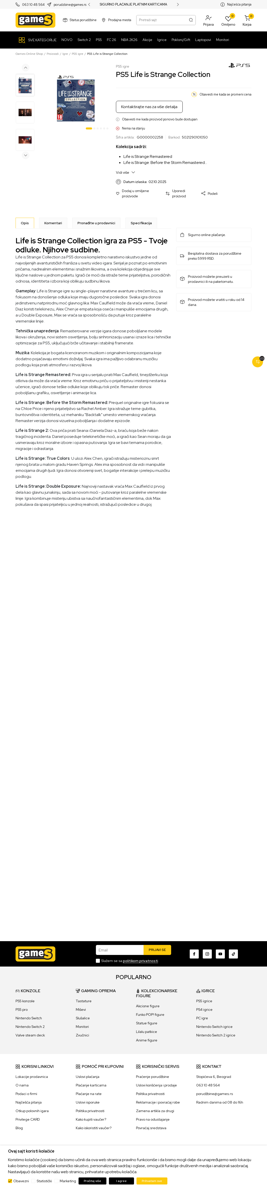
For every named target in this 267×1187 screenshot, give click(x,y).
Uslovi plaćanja (87, 1076)
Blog (19, 1128)
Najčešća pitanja (239, 4)
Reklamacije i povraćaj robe (158, 1102)
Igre (65, 54)
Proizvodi (53, 54)
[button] (208, 20)
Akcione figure (148, 1006)
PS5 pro (22, 1009)
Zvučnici (82, 1035)
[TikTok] (233, 953)
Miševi (81, 1009)
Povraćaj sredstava (151, 1128)
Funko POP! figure (150, 1014)
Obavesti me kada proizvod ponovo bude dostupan (159, 119)
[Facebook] (194, 953)
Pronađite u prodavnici (96, 223)
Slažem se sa (129, 961)
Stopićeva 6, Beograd (213, 1076)
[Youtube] (220, 953)
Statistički (44, 1181)
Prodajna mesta (119, 20)
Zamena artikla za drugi (155, 1111)
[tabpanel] (75, 98)
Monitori (82, 1026)
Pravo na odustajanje (153, 1119)
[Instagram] (207, 953)
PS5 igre (77, 54)
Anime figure (146, 1040)
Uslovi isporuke (88, 1102)
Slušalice (83, 1018)
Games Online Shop (29, 54)
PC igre (202, 1018)
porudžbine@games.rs (214, 1093)
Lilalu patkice (146, 1031)
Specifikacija (141, 223)
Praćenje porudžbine (152, 1076)
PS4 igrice (204, 1009)
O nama (22, 1085)
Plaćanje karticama (91, 1085)
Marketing (68, 1181)
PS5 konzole (25, 1001)
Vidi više (125, 172)
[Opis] (25, 223)
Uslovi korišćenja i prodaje (156, 1085)
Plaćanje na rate (89, 1093)
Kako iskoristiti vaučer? (93, 1128)
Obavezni (21, 1181)
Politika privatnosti (90, 1111)
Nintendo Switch (29, 1018)
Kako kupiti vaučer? (91, 1119)
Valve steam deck (30, 1035)
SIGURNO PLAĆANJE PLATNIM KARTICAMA (133, 5)
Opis (25, 223)
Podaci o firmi (26, 1093)
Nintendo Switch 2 (30, 1026)
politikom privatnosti (140, 960)
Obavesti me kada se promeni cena (225, 94)
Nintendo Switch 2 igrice (215, 1035)
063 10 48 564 (33, 5)
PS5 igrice (204, 1001)
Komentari (53, 223)
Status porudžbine (83, 20)
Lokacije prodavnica (32, 1076)
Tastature (84, 1001)
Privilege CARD (28, 1119)
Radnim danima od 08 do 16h (219, 1102)
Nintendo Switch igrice (214, 1026)
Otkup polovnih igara (32, 1111)
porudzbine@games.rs (70, 5)
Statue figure (146, 1023)
